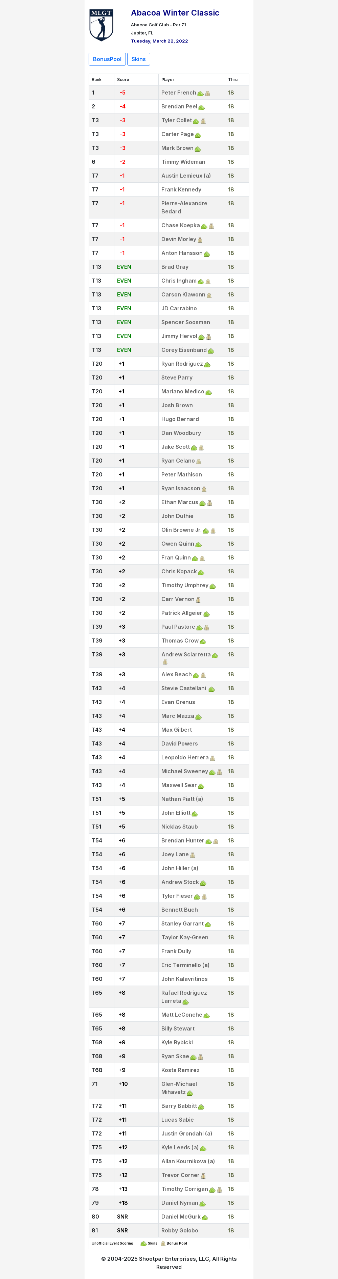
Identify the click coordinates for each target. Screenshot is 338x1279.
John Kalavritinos (184, 978)
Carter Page (177, 134)
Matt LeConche (181, 1014)
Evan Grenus (178, 702)
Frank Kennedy (181, 189)
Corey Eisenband (184, 349)
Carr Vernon (178, 599)
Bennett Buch (179, 909)
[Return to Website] (102, 24)
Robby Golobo (179, 1230)
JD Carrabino (179, 308)
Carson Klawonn (183, 294)
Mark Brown (177, 148)
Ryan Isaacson (180, 488)
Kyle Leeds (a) (180, 1147)
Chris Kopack (179, 571)
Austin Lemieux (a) (186, 175)
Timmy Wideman (183, 161)
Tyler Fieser (177, 895)
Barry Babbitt (179, 1105)
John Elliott (175, 812)
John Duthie (177, 516)
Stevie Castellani (184, 688)
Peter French (178, 92)
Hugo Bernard (180, 419)
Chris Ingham (179, 280)
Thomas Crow (180, 640)
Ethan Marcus (179, 502)
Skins (139, 59)
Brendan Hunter (182, 840)
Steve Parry (177, 377)
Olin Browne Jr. (181, 529)
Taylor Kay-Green (184, 937)
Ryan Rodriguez (182, 363)
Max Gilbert (176, 729)
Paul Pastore (178, 626)
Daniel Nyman (179, 1202)
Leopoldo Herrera (185, 757)
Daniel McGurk (181, 1216)
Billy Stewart (178, 1028)
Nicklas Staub (179, 826)
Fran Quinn (176, 557)
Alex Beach (176, 674)
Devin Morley (178, 239)
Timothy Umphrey (184, 585)
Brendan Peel (179, 106)
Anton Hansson (182, 253)
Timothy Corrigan (184, 1188)
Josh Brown (177, 405)
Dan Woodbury (181, 432)
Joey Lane (175, 854)
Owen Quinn (177, 543)
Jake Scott (175, 446)
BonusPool (107, 59)
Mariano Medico (182, 391)
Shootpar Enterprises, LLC (174, 1258)
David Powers (179, 743)
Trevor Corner (180, 1175)
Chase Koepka (180, 225)
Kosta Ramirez (180, 1070)
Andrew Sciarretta (186, 654)
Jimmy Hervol (179, 336)
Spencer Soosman (185, 322)
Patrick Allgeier (181, 612)
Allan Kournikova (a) (188, 1161)
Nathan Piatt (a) (182, 798)
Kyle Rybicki (177, 1042)
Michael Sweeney (184, 771)
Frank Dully (176, 951)
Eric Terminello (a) (185, 965)
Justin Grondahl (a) (186, 1133)
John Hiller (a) (180, 868)
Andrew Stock (180, 882)
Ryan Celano (178, 460)
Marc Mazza (177, 715)
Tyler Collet (176, 120)
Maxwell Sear (179, 785)
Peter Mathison (181, 474)
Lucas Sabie (177, 1119)
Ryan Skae (175, 1056)
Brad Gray (174, 266)
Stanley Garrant (182, 923)
